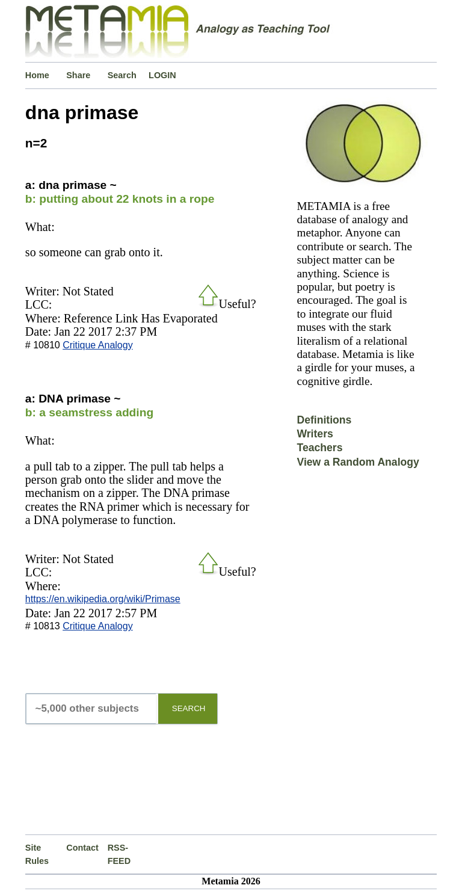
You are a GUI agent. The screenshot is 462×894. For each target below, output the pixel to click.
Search (122, 75)
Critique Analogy (98, 345)
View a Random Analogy (358, 462)
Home (37, 75)
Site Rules (37, 854)
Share (78, 75)
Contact (82, 847)
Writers (315, 434)
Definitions (324, 420)
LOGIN (162, 75)
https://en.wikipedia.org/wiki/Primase (102, 599)
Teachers (319, 448)
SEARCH (189, 708)
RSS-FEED (119, 854)
